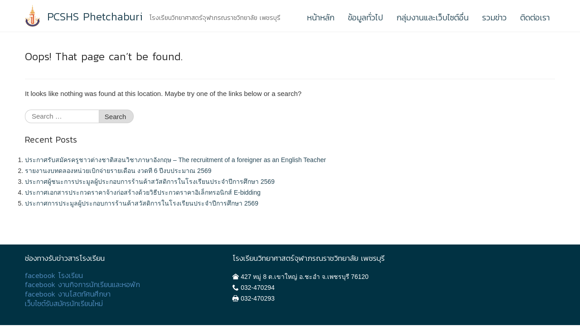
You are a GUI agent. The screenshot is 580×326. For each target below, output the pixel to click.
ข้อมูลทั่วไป (365, 17)
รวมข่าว (494, 17)
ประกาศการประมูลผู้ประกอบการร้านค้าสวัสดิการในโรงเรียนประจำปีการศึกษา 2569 (141, 203)
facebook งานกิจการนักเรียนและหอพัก (82, 284)
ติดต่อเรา (535, 17)
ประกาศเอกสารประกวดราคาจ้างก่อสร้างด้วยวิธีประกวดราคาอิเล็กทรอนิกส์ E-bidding (143, 192)
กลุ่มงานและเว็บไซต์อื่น (432, 17)
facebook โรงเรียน (54, 275)
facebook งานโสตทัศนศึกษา (68, 294)
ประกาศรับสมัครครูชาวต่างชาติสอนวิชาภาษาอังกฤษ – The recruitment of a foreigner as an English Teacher (175, 159)
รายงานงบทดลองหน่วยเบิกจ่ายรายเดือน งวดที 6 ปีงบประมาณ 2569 (118, 170)
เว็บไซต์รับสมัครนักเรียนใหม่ (64, 303)
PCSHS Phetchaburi (95, 16)
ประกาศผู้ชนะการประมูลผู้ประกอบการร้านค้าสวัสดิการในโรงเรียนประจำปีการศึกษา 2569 (150, 181)
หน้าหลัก (320, 17)
